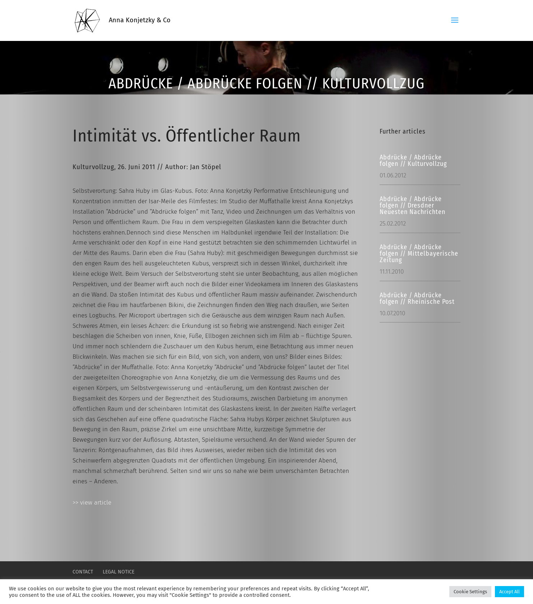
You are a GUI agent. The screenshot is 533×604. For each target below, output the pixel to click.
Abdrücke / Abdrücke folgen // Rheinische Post (417, 298)
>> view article (92, 502)
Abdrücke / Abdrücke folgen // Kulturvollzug (413, 160)
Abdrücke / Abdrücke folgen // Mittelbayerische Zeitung (419, 253)
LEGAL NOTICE (118, 572)
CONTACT (83, 572)
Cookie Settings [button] (470, 591)
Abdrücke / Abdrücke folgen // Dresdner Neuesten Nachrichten (412, 205)
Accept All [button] (509, 591)
